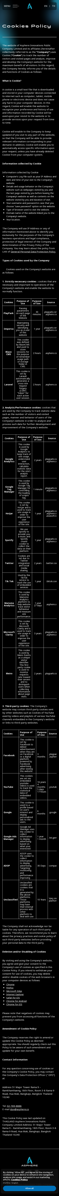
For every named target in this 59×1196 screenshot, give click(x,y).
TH (53, 6)
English (15, 1182)
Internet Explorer (15, 994)
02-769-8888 (14, 1106)
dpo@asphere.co (19, 1109)
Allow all (29, 1188)
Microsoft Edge (14, 991)
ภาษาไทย (6, 1182)
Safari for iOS (13, 997)
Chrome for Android (16, 1001)
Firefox (9, 987)
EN (45, 6)
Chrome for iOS (14, 1004)
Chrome (10, 984)
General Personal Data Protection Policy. (33, 251)
